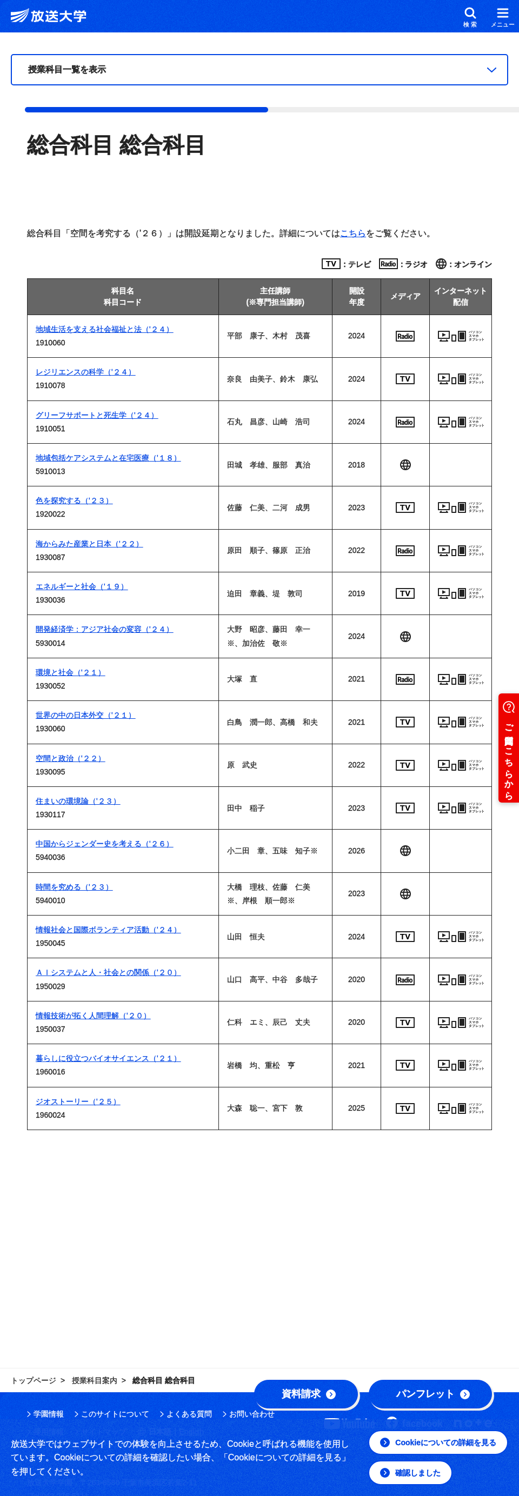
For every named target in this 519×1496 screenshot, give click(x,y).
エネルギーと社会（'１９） (82, 586)
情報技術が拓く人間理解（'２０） (93, 1015)
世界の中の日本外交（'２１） (86, 715)
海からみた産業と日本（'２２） (89, 543)
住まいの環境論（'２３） (78, 801)
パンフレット (433, 1393)
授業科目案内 (94, 1380)
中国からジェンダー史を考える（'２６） (105, 843)
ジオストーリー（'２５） (78, 1101)
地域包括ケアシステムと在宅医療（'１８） (108, 457)
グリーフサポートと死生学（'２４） (97, 415)
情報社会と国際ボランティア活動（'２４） (108, 929)
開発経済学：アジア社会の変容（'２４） (105, 629)
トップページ (33, 1380)
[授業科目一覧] (259, 69)
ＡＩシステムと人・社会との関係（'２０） (108, 972)
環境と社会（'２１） (70, 672)
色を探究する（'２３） (74, 500)
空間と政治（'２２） (70, 758)
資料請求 (309, 1393)
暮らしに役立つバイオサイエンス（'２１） (108, 1058)
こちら (353, 233)
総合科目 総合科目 (163, 1380)
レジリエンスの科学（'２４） (86, 372)
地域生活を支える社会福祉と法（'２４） (105, 329)
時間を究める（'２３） (74, 887)
